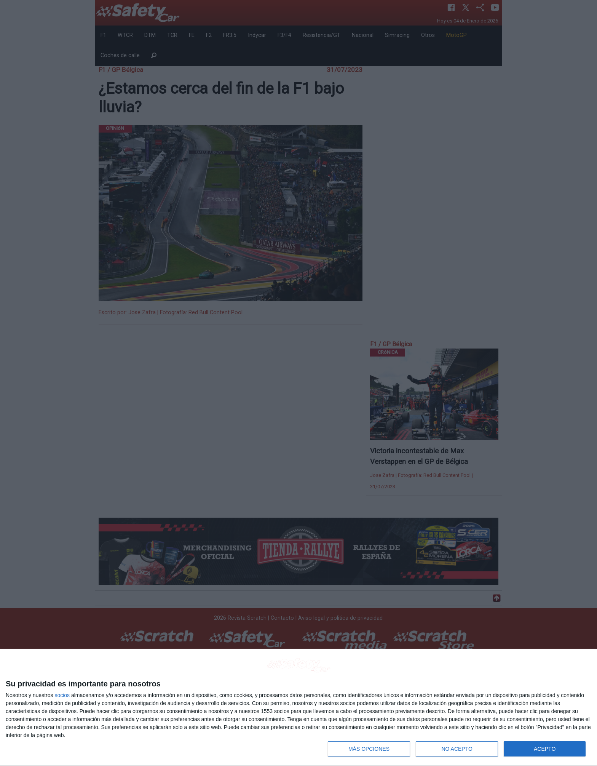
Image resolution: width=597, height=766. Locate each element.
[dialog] (298, 707)
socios (62, 695)
